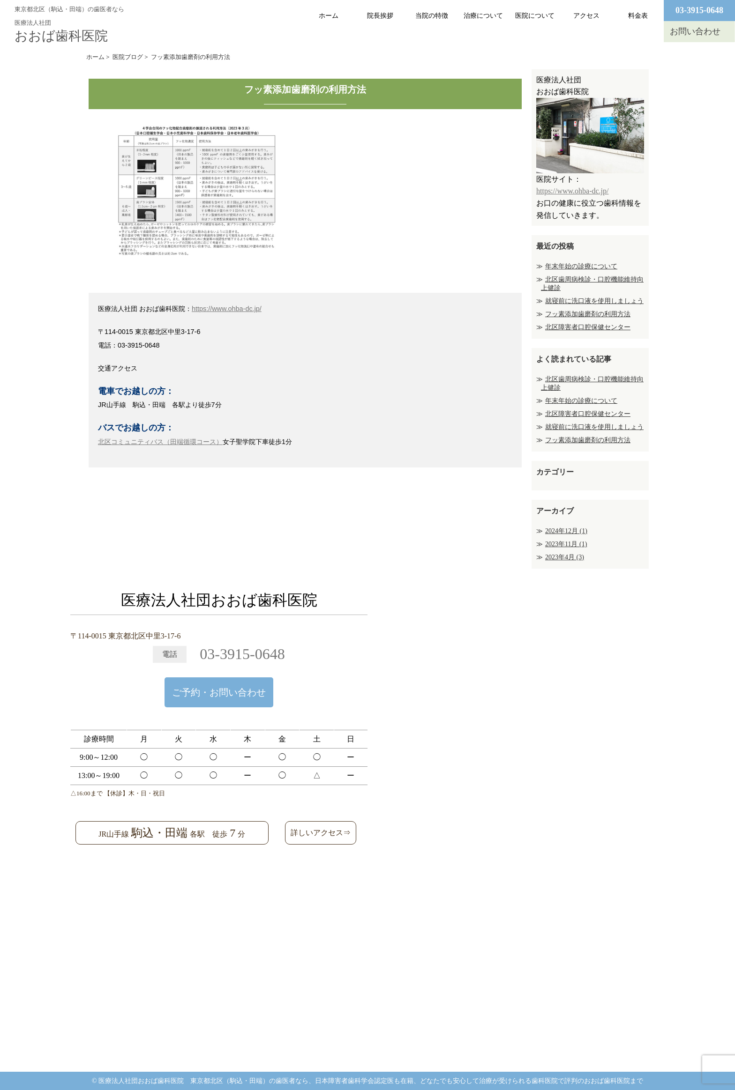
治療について (483, 15)
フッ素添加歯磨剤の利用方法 (587, 314)
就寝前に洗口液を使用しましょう (594, 300)
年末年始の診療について (581, 266)
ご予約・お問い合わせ (219, 692)
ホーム (328, 15)
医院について (535, 15)
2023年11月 (566, 544)
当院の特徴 (431, 15)
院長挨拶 (380, 15)
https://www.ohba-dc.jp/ (227, 308)
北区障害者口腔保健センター (587, 327)
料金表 (638, 15)
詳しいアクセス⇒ (321, 833)
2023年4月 (564, 557)
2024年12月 (566, 530)
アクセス (586, 15)
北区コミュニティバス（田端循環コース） (160, 441)
